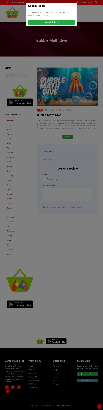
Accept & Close (51, 22)
